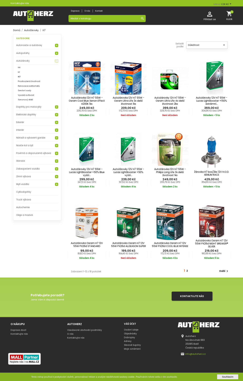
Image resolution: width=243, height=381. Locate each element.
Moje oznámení (132, 348)
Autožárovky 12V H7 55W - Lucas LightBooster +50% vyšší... (128, 172)
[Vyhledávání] (107, 18)
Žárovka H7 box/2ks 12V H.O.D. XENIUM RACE (211, 173)
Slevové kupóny (132, 345)
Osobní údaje (131, 329)
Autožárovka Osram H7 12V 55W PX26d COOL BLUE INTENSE (170, 244)
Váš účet (130, 324)
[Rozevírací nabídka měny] (226, 4)
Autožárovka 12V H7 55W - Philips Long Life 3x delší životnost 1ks (170, 172)
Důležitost (207, 45)
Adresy (127, 341)
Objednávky (130, 333)
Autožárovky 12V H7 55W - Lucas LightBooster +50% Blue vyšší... (87, 172)
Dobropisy (129, 337)
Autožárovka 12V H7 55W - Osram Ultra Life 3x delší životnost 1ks (128, 101)
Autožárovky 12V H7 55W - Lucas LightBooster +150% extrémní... (211, 101)
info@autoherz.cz (195, 354)
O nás (70, 333)
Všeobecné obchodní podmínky (84, 330)
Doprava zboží (18, 330)
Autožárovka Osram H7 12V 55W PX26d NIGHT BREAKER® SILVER (211, 243)
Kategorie (23, 38)
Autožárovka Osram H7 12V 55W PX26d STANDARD (87, 244)
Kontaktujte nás (20, 3)
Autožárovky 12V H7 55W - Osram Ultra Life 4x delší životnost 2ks (170, 101)
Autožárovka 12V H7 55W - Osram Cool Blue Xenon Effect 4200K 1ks (87, 101)
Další (224, 271)
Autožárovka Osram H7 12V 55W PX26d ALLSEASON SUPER (128, 244)
